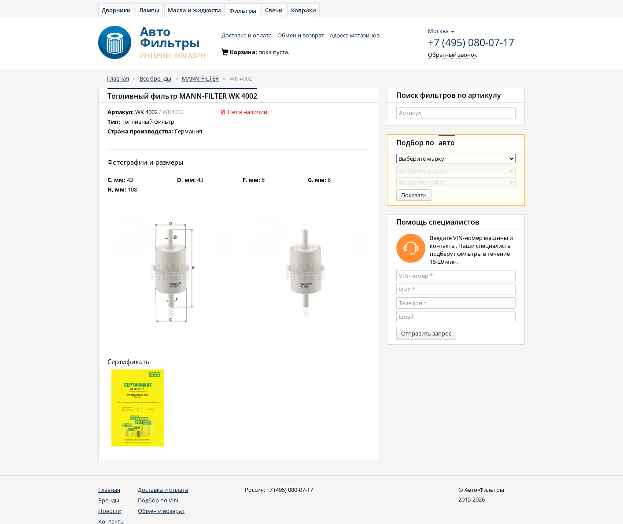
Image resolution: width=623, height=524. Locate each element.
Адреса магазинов (355, 35)
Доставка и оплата (246, 35)
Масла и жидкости (194, 10)
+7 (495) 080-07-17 (471, 43)
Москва (441, 31)
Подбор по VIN (158, 500)
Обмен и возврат (300, 35)
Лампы (149, 10)
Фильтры (243, 11)
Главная (118, 78)
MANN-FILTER (200, 78)
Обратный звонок (452, 55)
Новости (110, 511)
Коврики (303, 10)
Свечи (274, 10)
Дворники (116, 10)
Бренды (108, 500)
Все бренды (155, 78)
